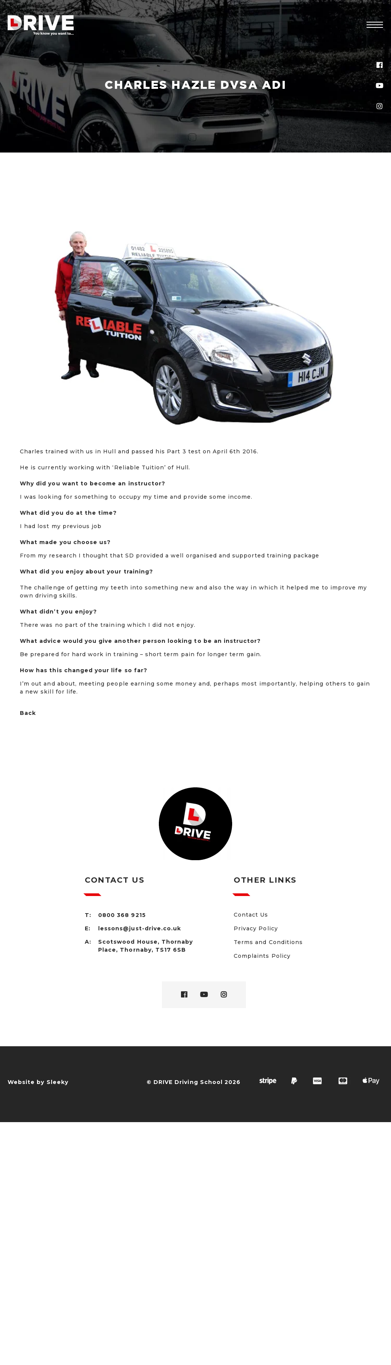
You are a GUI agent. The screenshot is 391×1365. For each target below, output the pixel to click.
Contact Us (251, 914)
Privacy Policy (256, 928)
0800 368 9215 (122, 915)
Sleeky (57, 1082)
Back (28, 713)
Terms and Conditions (268, 942)
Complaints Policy (262, 955)
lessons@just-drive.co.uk (139, 928)
